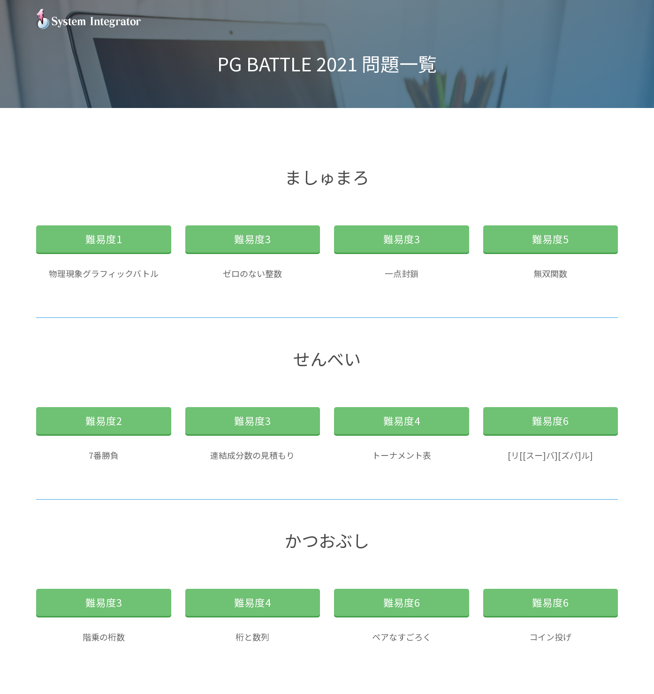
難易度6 (550, 420)
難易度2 (103, 420)
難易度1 (103, 238)
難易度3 (252, 238)
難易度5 (550, 238)
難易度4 (401, 420)
